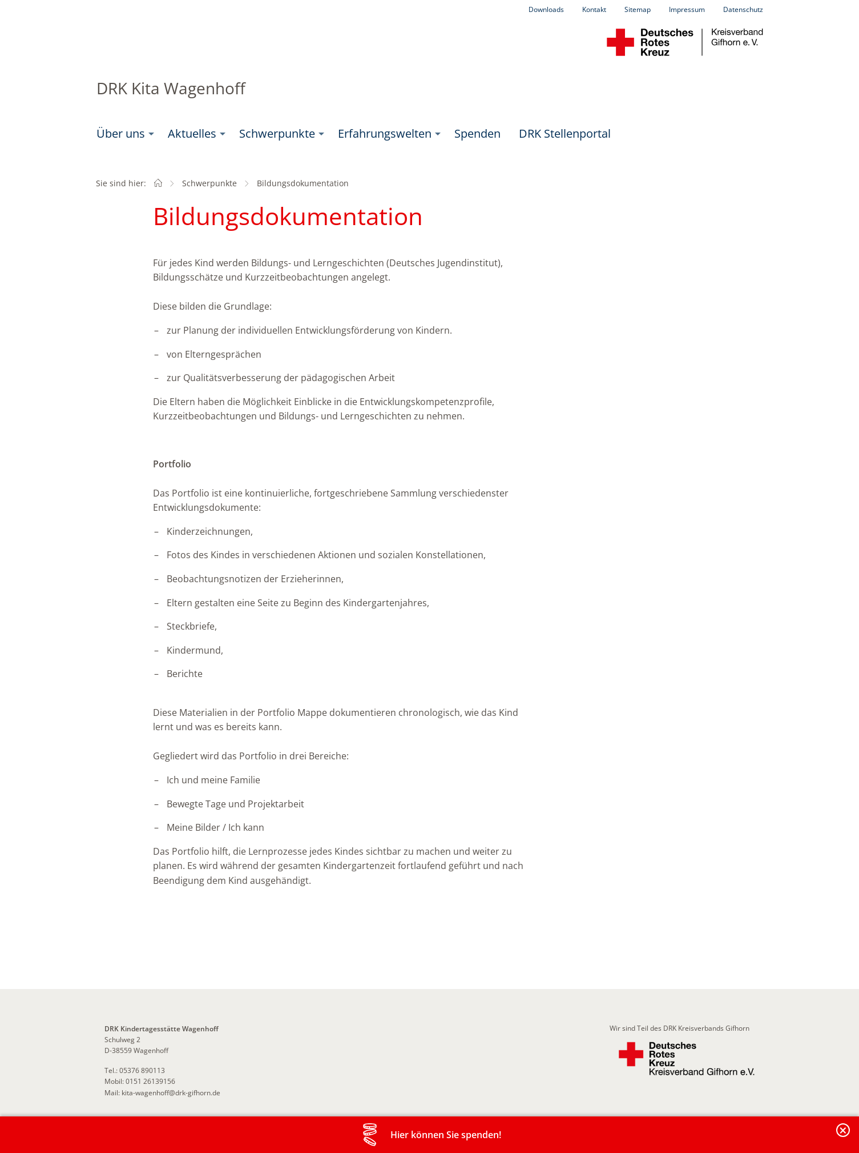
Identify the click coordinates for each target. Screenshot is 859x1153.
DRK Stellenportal (565, 133)
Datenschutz (743, 9)
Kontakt (594, 9)
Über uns (120, 133)
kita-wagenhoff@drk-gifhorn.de (170, 1093)
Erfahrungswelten (384, 133)
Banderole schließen (843, 1136)
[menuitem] (123, 134)
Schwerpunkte (277, 133)
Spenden (477, 133)
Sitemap (637, 9)
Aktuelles (192, 133)
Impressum (687, 9)
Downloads (546, 9)
